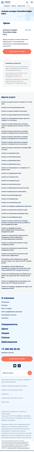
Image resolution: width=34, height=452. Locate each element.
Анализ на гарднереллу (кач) (11, 173)
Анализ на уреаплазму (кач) (10, 160)
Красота (13, 6)
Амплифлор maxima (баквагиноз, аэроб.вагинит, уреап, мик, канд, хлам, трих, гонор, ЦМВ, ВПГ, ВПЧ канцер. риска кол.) (16, 268)
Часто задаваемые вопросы (11, 312)
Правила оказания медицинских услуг (14, 386)
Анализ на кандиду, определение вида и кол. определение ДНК (16, 287)
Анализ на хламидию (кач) (10, 153)
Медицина (7, 6)
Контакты (5, 318)
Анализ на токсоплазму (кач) (11, 202)
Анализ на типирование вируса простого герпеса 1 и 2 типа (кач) (15, 119)
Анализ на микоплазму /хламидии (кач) (14, 213)
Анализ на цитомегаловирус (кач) (12, 107)
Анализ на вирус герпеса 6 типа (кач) (14, 111)
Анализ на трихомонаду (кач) (11, 195)
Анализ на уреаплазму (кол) (10, 164)
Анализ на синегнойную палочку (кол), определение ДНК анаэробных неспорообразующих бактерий (14, 237)
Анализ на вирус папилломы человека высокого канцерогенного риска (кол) (14, 137)
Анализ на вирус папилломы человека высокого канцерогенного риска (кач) (14, 143)
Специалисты (9, 324)
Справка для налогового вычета (12, 398)
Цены (4, 329)
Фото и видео (6, 308)
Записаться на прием (17, 51)
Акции (28, 6)
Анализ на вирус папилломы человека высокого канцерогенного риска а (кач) (14, 132)
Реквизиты (5, 394)
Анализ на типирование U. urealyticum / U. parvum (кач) (15, 168)
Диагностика (21, 6)
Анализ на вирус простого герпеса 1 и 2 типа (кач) (16, 103)
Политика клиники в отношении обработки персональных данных (16, 381)
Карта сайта (5, 402)
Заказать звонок (7, 352)
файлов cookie (12, 448)
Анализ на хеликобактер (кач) (11, 217)
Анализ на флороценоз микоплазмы (13, 191)
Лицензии (5, 302)
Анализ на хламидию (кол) (10, 180)
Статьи (5, 337)
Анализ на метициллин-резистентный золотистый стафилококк (14, 254)
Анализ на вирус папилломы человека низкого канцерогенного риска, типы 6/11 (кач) (15, 125)
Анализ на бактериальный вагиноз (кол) (15, 188)
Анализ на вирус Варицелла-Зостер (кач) (15, 115)
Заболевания (9, 342)
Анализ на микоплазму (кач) (11, 157)
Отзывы (4, 305)
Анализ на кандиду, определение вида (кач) (16, 206)
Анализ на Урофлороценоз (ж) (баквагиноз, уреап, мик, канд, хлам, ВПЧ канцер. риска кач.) (16, 275)
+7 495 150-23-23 (17, 76)
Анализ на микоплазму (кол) (11, 184)
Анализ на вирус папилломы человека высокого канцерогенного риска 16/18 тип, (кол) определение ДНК (15, 222)
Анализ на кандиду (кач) (9, 199)
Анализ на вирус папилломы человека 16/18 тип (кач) (16, 148)
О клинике (7, 298)
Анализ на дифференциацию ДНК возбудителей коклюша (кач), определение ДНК (12, 230)
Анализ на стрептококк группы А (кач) (14, 210)
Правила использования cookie (11, 390)
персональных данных (23, 448)
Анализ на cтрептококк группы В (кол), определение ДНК (14, 249)
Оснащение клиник (8, 315)
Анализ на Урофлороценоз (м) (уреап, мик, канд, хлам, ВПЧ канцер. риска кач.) (16, 282)
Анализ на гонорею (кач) (9, 177)
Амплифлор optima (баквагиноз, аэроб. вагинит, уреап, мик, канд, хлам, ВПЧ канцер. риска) (16, 261)
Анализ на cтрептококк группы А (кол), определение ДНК (14, 243)
